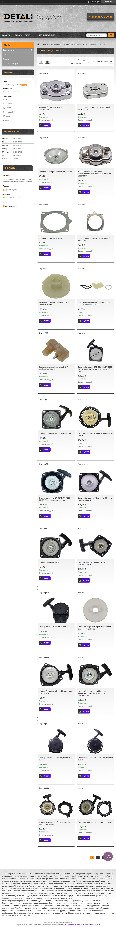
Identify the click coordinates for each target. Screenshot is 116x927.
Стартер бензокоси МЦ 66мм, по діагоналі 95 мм (95, 434)
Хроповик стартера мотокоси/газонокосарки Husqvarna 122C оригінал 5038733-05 (94, 174)
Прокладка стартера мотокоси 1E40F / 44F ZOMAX (93, 239)
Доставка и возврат (10, 64)
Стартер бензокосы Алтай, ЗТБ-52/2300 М (56, 433)
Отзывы (6, 59)
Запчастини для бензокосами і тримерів (71, 44)
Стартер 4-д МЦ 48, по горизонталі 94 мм (95, 822)
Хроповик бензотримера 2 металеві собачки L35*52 (53, 108)
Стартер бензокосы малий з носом (53, 627)
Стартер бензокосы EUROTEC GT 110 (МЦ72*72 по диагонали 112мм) (54, 499)
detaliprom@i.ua (11, 206)
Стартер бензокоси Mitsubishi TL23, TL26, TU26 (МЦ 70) (56, 692)
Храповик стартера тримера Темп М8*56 (55, 172)
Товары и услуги (23, 35)
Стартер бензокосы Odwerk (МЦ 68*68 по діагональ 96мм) (95, 499)
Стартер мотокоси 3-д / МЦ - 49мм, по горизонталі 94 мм (54, 823)
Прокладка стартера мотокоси (51, 238)
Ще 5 (7, 120)
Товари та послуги (48, 44)
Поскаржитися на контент (73, 925)
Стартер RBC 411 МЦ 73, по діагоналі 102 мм (56, 759)
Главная (6, 35)
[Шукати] (111, 35)
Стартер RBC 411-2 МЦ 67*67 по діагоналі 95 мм (95, 759)
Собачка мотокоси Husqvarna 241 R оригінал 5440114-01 (53, 368)
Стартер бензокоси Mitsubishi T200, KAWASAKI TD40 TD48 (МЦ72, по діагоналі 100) (92, 693)
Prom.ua (69, 922)
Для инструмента (46, 35)
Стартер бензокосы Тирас (49, 562)
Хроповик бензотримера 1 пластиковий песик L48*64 (94, 108)
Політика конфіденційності (91, 925)
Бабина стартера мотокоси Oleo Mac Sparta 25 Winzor (54, 304)
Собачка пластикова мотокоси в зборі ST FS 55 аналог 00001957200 (95, 304)
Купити (46, 125)
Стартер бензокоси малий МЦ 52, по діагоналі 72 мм (93, 563)
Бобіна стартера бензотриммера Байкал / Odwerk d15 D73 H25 (95, 628)
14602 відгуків (95, 1)
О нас (5, 55)
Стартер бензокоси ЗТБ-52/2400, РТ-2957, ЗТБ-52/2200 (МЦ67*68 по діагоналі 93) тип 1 (95, 369)
